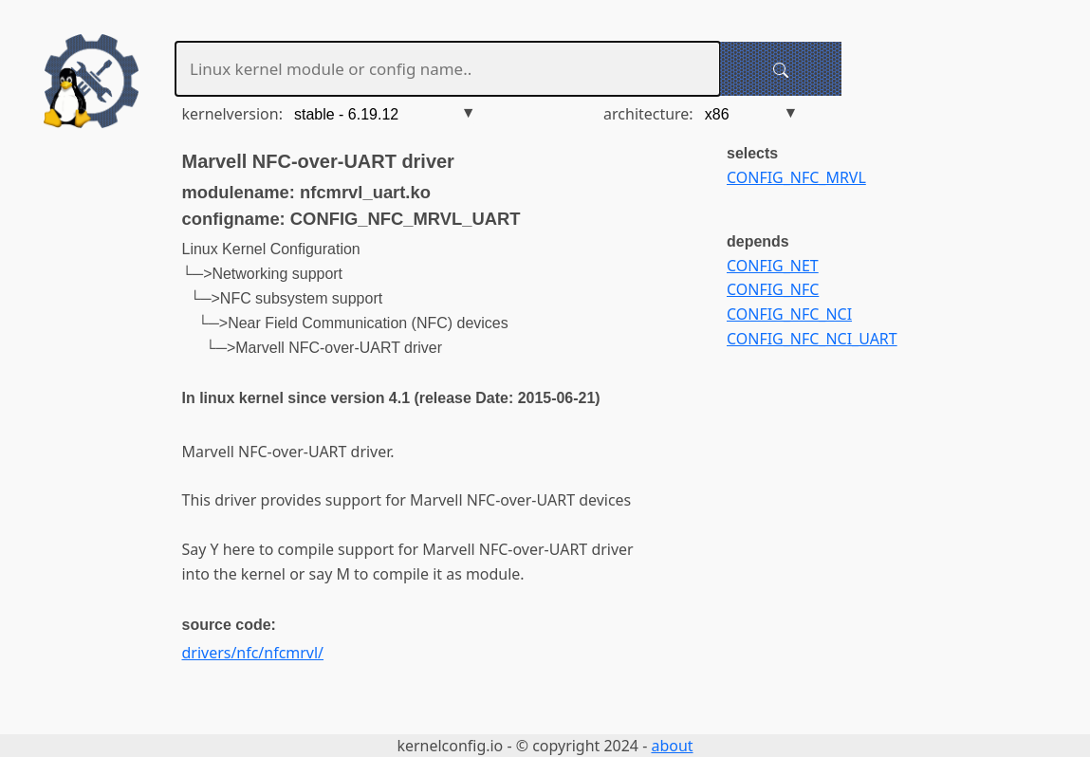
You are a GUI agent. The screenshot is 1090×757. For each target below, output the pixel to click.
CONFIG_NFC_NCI (789, 314)
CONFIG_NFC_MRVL (796, 177)
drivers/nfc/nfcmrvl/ (253, 652)
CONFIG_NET (773, 265)
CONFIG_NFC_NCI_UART (812, 338)
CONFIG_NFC (773, 289)
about (672, 745)
